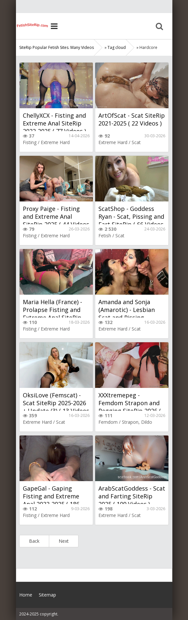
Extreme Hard (55, 142)
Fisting (29, 142)
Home (32, 26)
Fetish (104, 235)
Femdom (108, 422)
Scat (136, 142)
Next (64, 541)
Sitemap (47, 595)
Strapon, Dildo (137, 422)
